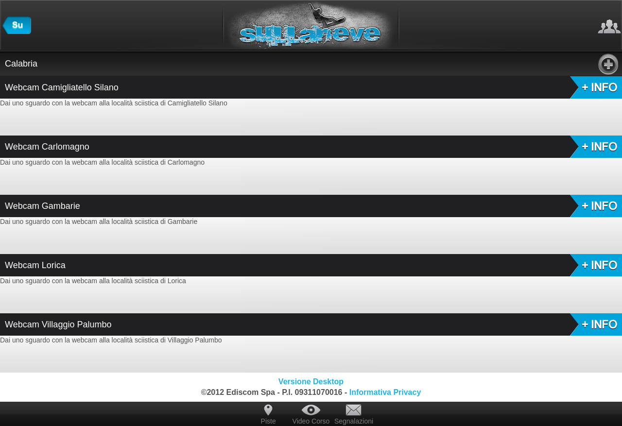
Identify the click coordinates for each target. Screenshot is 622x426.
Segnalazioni (353, 421)
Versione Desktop (311, 381)
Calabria (311, 63)
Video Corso (311, 421)
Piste (268, 421)
